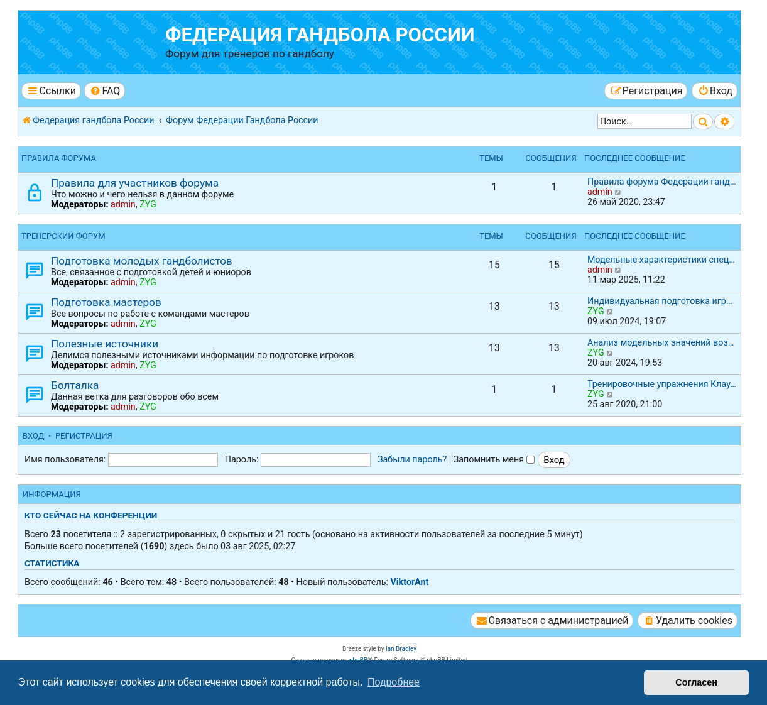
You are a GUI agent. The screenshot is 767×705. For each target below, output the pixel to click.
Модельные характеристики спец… (661, 259)
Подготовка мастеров (106, 302)
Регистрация (83, 435)
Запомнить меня (494, 459)
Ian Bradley (401, 648)
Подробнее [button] (393, 682)
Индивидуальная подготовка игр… (659, 301)
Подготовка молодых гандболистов (141, 260)
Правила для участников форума (135, 183)
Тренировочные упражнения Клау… (661, 384)
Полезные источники (104, 343)
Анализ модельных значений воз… (660, 342)
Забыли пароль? (412, 459)
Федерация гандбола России (320, 34)
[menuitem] (104, 90)
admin (123, 204)
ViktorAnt (409, 582)
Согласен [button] (696, 682)
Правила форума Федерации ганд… (661, 182)
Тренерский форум (63, 236)
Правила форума (58, 158)
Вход (34, 435)
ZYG (147, 204)
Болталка (75, 385)
